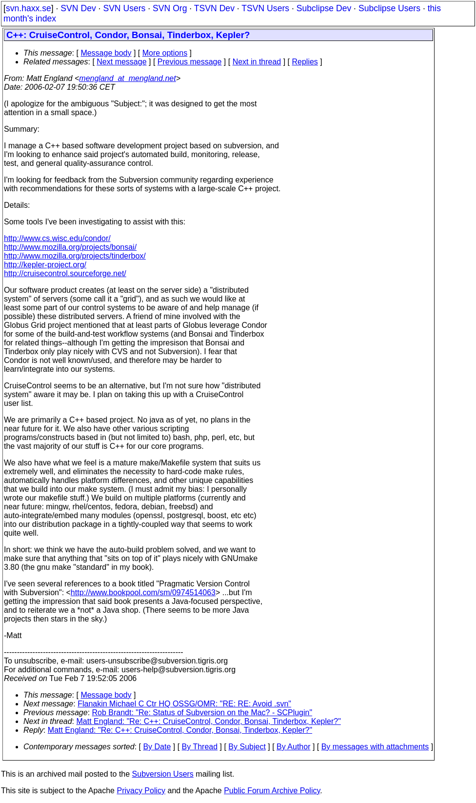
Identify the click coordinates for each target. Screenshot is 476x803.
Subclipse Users (389, 8)
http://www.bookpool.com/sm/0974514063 (143, 592)
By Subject (246, 747)
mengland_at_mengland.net (127, 78)
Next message (121, 62)
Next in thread (257, 62)
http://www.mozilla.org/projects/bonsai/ (70, 247)
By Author (293, 747)
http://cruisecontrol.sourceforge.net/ (65, 273)
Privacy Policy (141, 790)
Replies (305, 62)
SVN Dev (78, 8)
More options (165, 53)
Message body (105, 53)
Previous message (190, 62)
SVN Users (124, 8)
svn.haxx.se (28, 8)
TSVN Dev (214, 8)
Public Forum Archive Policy (272, 790)
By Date (157, 747)
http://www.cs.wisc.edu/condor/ (57, 238)
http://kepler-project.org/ (45, 265)
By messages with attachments (375, 747)
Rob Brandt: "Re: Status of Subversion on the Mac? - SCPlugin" (202, 712)
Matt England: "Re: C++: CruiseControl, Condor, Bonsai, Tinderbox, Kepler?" (209, 721)
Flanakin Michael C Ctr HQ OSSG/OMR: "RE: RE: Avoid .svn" (184, 704)
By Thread (200, 747)
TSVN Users (265, 8)
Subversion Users (163, 774)
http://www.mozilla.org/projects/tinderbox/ (75, 256)
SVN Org (170, 8)
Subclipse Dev (324, 8)
